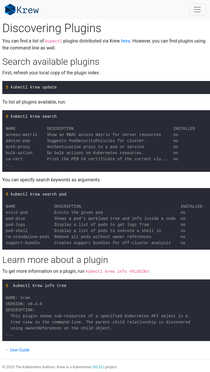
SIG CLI (98, 367)
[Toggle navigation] (197, 9)
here (125, 41)
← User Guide (17, 350)
